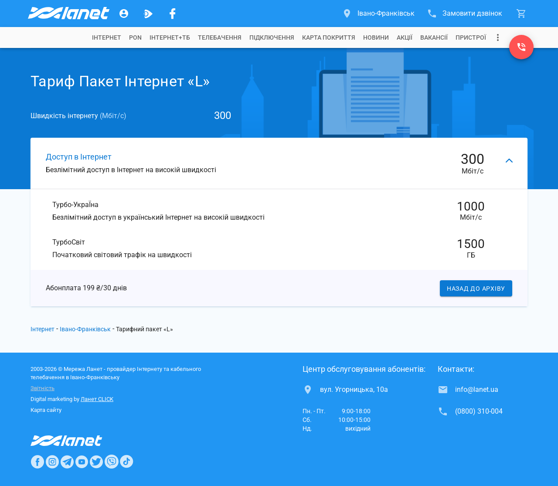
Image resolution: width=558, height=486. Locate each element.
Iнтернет (106, 37)
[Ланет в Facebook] (37, 462)
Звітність (42, 388)
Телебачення (220, 37)
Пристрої (471, 37)
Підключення (271, 37)
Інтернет (42, 329)
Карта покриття (328, 37)
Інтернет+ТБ (170, 37)
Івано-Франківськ (85, 329)
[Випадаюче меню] (498, 37)
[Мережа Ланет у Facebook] (172, 13)
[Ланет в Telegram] (67, 462)
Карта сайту (46, 410)
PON (135, 37)
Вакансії (434, 37)
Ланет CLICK (97, 399)
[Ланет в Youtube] (81, 462)
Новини (376, 37)
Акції (404, 37)
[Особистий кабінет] (124, 13)
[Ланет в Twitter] (96, 462)
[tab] (106, 37)
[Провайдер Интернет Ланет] (76, 441)
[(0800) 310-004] (521, 47)
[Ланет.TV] (148, 13)
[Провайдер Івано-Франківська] (68, 13)
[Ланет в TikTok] (126, 462)
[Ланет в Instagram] (52, 462)
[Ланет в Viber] (112, 462)
